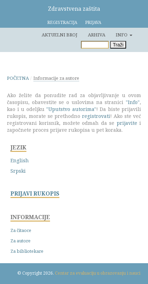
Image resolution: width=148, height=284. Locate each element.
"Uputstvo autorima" (71, 109)
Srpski (18, 170)
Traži (118, 45)
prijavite (127, 123)
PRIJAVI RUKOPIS (34, 193)
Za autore (20, 241)
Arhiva (96, 35)
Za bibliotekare (26, 251)
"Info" (133, 102)
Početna (18, 78)
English (19, 160)
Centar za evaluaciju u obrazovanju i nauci (97, 273)
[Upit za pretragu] (95, 45)
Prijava (93, 22)
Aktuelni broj (59, 35)
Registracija (62, 22)
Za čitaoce (20, 230)
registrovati (96, 116)
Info (122, 35)
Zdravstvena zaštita (74, 8)
